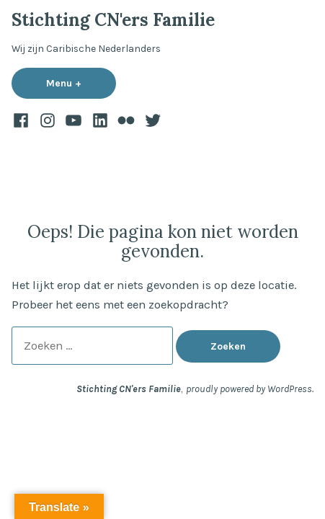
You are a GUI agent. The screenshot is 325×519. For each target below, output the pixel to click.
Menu (81, 83)
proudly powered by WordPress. (249, 388)
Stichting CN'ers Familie (113, 20)
